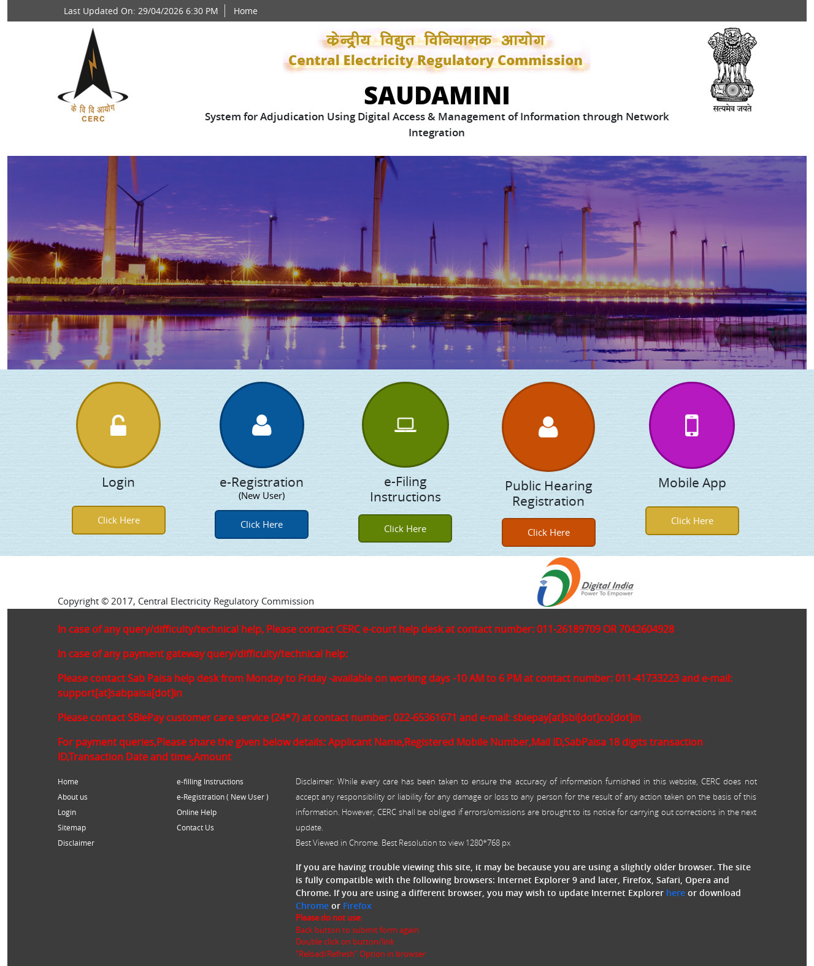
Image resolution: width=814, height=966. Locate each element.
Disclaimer (76, 843)
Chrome (312, 905)
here (675, 892)
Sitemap (72, 827)
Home (246, 11)
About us (73, 797)
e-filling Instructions (210, 781)
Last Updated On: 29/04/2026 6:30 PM (141, 11)
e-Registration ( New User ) (223, 797)
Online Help (197, 812)
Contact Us (195, 827)
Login (67, 812)
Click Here (119, 520)
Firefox (357, 905)
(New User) (262, 495)
